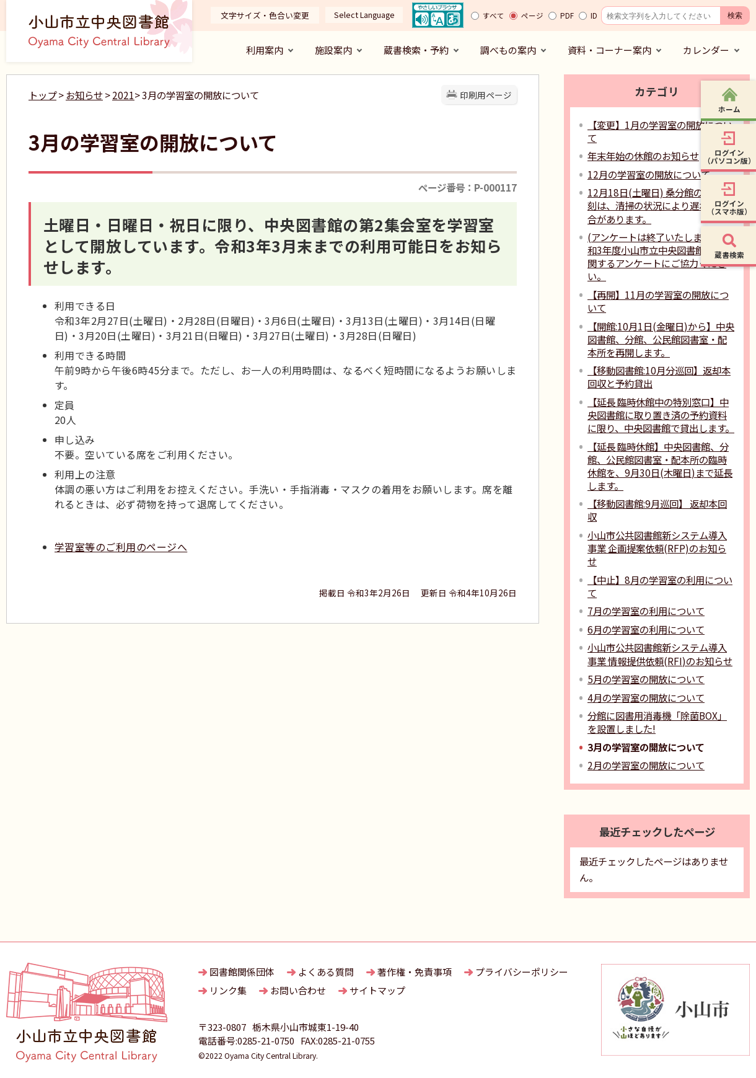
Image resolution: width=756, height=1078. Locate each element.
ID (594, 15)
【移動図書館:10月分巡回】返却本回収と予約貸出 (659, 376)
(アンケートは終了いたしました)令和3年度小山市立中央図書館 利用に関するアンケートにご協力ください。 (660, 256)
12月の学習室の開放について (648, 174)
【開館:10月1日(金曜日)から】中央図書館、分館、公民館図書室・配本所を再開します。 (660, 339)
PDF (567, 15)
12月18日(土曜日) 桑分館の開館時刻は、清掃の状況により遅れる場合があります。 (659, 205)
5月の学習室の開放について (646, 679)
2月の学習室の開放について (646, 765)
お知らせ (84, 95)
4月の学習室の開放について (646, 697)
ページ (532, 15)
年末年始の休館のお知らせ (643, 155)
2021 (123, 95)
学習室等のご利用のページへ (121, 546)
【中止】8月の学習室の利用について (659, 586)
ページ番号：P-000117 (467, 187)
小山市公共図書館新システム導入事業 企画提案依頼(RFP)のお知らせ (657, 548)
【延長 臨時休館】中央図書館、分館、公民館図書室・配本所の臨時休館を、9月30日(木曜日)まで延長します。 (659, 466)
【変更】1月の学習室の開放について (659, 131)
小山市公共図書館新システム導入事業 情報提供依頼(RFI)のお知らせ (659, 653)
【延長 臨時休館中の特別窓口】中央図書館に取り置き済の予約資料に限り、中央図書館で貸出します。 (660, 415)
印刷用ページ (486, 95)
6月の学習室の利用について (646, 629)
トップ (42, 95)
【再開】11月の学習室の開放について (658, 301)
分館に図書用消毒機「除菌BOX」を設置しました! (657, 722)
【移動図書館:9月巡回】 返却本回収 (657, 510)
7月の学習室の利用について (646, 610)
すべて (493, 15)
